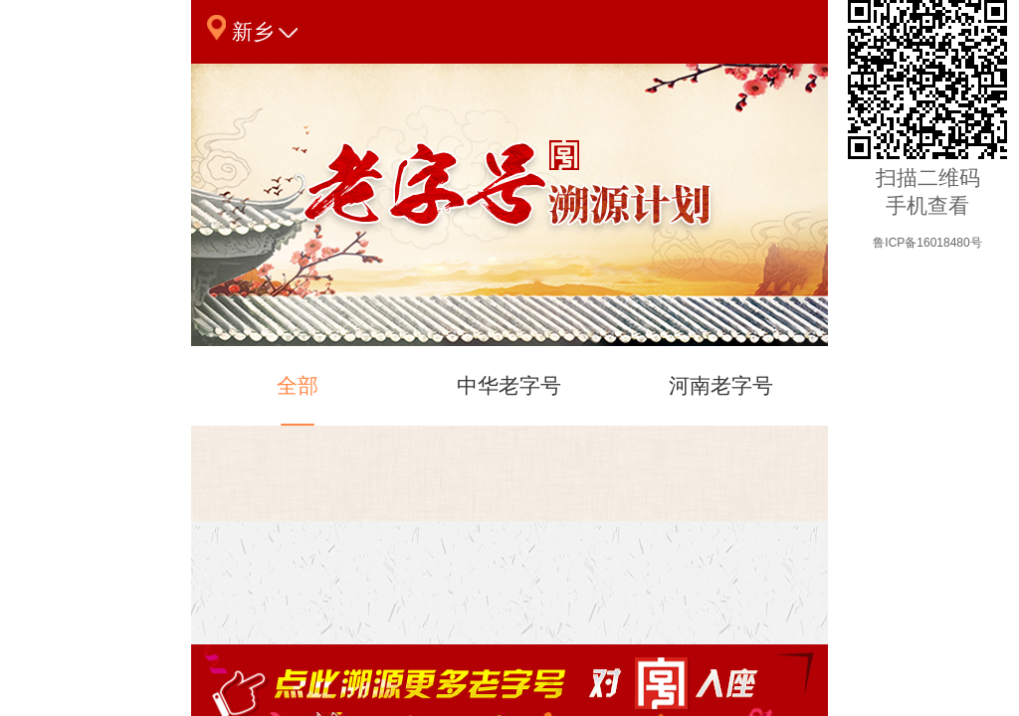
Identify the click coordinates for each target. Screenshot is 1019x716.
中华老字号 (509, 400)
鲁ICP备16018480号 (927, 243)
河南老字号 (721, 400)
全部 (297, 400)
